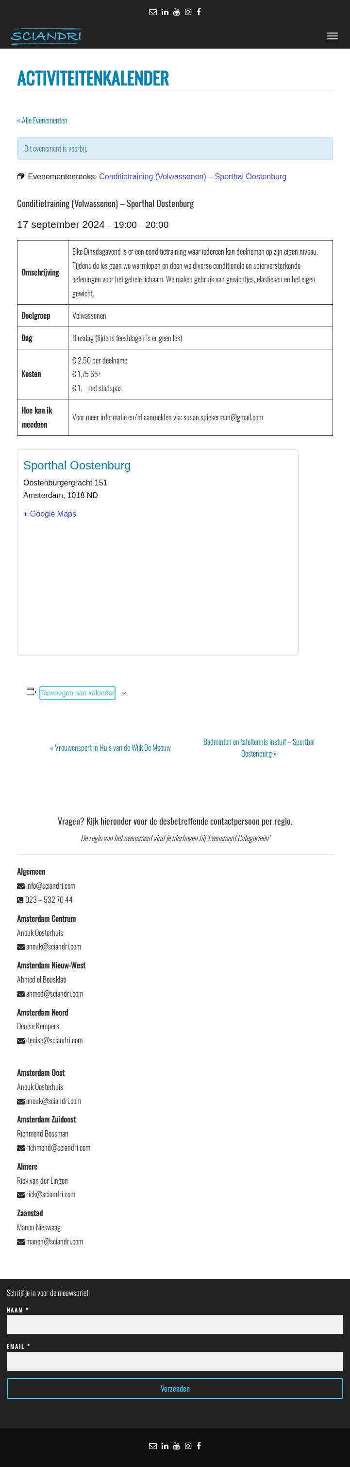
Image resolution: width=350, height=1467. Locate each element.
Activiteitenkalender (93, 77)
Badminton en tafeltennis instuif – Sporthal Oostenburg (259, 747)
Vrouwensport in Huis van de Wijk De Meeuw (110, 747)
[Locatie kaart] (157, 587)
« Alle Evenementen (42, 120)
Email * (175, 1354)
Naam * (175, 1317)
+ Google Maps (49, 514)
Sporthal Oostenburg (77, 465)
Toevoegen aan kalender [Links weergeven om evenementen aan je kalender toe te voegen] (77, 693)
